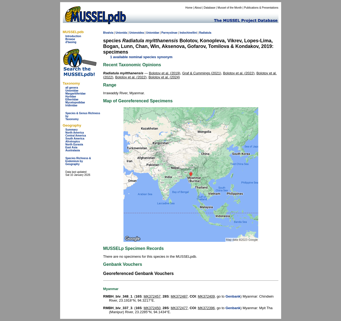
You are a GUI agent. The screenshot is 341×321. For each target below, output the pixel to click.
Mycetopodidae (75, 102)
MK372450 (152, 308)
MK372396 (206, 308)
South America (75, 138)
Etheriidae (72, 99)
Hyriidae (71, 96)
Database (209, 7)
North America (75, 132)
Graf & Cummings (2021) (201, 73)
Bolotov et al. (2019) (164, 73)
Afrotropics (73, 141)
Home (188, 7)
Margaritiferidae (76, 93)
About (198, 7)
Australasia (73, 150)
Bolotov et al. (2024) (164, 77)
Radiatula (205, 32)
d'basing (71, 42)
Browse (70, 39)
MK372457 (152, 296)
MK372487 (179, 296)
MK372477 (179, 308)
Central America (76, 135)
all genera (72, 87)
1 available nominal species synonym (141, 57)
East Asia (72, 147)
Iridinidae (71, 105)
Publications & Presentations (261, 7)
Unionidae (72, 90)
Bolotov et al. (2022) (238, 73)
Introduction (73, 36)
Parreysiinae (169, 32)
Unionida (121, 32)
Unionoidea (136, 32)
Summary (72, 129)
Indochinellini (188, 32)
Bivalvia (108, 32)
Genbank (232, 296)
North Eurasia (74, 144)
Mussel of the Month (230, 7)
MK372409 (206, 296)
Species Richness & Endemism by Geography (78, 161)
